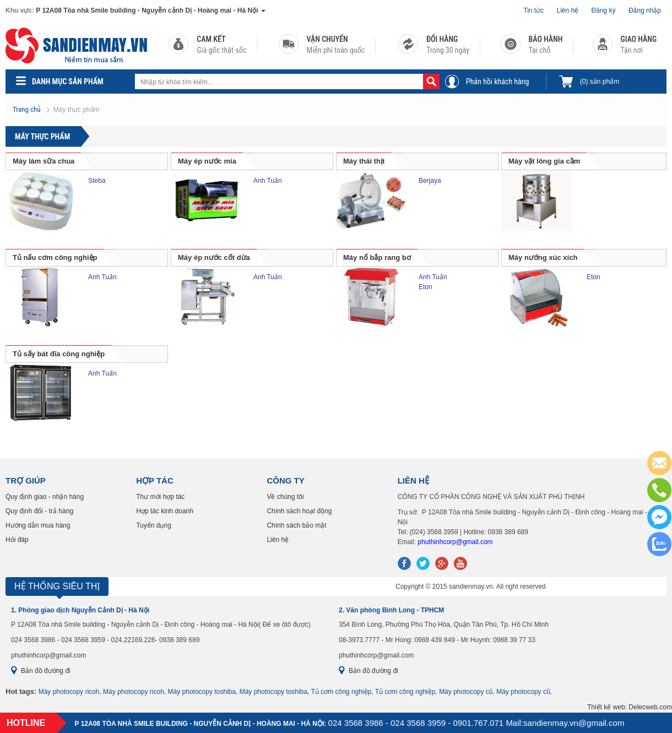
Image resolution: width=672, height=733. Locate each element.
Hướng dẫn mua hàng (38, 525)
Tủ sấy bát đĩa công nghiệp (59, 354)
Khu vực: (20, 10)
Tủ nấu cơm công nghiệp (55, 257)
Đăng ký (604, 10)
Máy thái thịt (363, 161)
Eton (425, 287)
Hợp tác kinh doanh (164, 511)
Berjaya (430, 180)
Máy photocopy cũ (465, 692)
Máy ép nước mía (207, 161)
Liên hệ (568, 10)
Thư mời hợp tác (160, 497)
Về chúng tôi (285, 497)
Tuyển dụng (153, 525)
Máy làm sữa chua (43, 161)
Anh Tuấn (267, 180)
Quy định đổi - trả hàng (39, 511)
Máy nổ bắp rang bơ (377, 257)
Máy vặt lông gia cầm (544, 161)
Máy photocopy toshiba (202, 692)
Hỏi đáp (17, 540)
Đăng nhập (644, 10)
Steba (96, 180)
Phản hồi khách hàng (497, 81)
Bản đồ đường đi (46, 671)
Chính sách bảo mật (296, 525)
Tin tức (533, 10)
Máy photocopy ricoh (69, 692)
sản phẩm (599, 81)
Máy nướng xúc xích (542, 257)
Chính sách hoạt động (299, 511)
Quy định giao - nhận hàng (45, 497)
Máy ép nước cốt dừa (214, 257)
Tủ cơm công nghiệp (341, 692)
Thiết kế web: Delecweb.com (629, 707)
